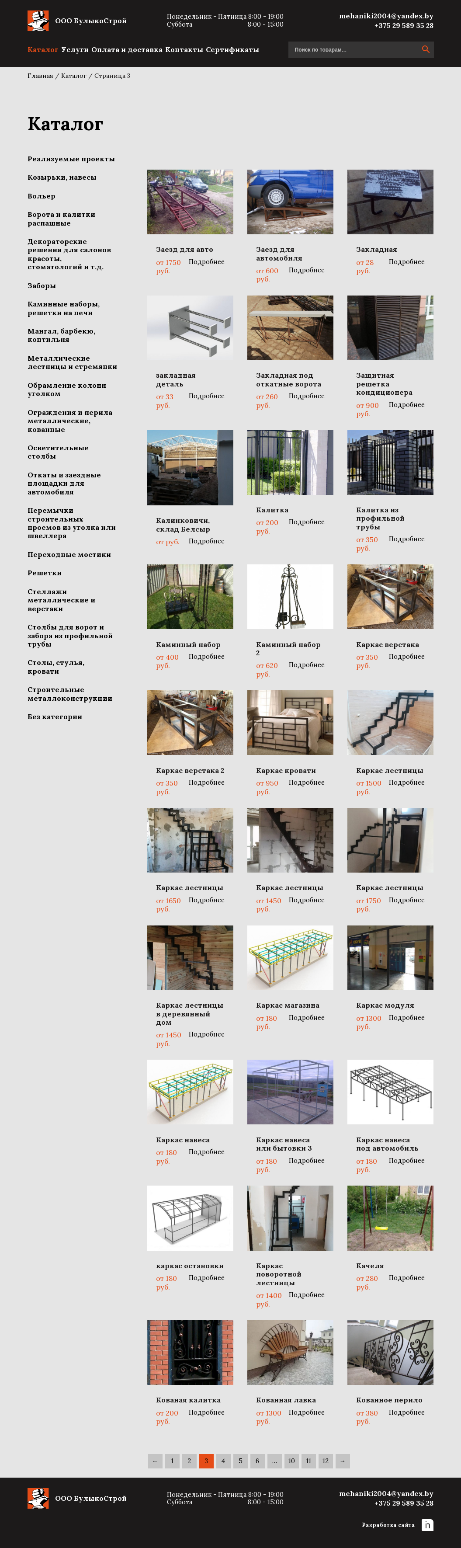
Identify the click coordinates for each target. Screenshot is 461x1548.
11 (308, 1461)
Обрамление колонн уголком (67, 389)
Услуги (75, 49)
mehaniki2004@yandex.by (386, 15)
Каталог (43, 49)
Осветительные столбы (58, 451)
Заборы (42, 285)
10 (291, 1461)
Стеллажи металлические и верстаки (61, 600)
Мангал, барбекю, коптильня (61, 335)
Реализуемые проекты (71, 158)
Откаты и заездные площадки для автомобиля (64, 483)
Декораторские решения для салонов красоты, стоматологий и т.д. (69, 254)
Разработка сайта (397, 1525)
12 (325, 1461)
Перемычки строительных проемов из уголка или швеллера (72, 523)
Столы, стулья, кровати (56, 666)
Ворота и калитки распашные (61, 218)
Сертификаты (232, 49)
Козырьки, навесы (62, 177)
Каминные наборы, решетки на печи (64, 308)
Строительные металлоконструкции (70, 693)
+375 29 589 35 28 (403, 25)
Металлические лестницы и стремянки (72, 362)
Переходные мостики (69, 554)
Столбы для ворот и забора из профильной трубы (70, 635)
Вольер (41, 195)
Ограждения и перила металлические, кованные (70, 421)
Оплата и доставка (127, 49)
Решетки (45, 572)
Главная (40, 76)
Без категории (55, 716)
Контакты (184, 49)
